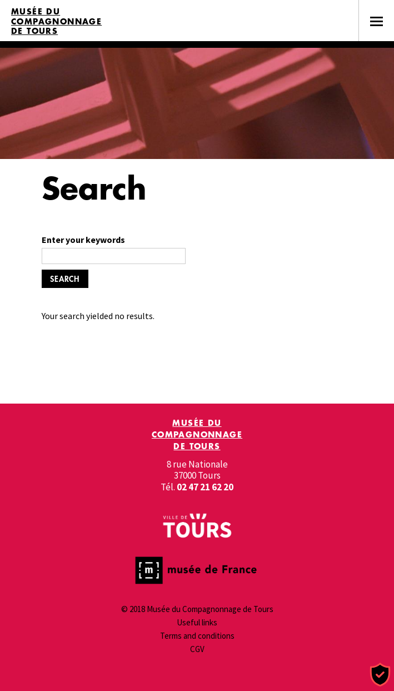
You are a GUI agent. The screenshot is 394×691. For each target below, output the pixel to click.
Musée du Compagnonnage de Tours (56, 21)
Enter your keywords (83, 239)
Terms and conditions (197, 635)
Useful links (197, 622)
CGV (197, 649)
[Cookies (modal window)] (380, 675)
